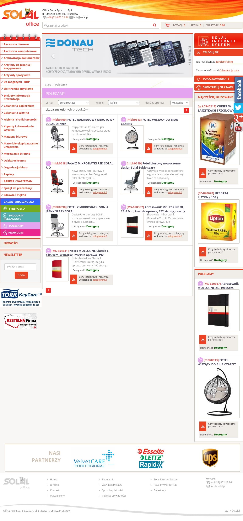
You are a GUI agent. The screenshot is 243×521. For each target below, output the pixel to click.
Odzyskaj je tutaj (229, 70)
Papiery (9, 174)
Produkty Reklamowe (13, 217)
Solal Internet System (166, 479)
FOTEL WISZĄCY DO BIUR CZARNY (149, 121)
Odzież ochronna (15, 160)
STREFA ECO (13, 208)
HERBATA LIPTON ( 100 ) (213, 195)
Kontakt (54, 490)
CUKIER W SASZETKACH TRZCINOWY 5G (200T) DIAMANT (218, 108)
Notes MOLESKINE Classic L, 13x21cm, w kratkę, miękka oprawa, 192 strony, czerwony (77, 252)
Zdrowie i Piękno (15, 195)
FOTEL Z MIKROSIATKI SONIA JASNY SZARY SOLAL (77, 208)
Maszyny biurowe (15, 136)
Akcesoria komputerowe (20, 51)
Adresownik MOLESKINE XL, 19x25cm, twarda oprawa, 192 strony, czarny (153, 208)
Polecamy (13, 225)
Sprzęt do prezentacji (18, 188)
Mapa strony (57, 495)
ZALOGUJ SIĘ (210, 52)
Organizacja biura (16, 167)
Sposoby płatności (112, 490)
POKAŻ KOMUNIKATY (222, 78)
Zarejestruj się (224, 61)
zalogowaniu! (100, 148)
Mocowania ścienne (17, 153)
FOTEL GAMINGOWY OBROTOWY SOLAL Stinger (80, 121)
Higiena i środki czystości (20, 119)
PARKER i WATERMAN (18, 181)
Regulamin (108, 479)
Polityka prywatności (114, 495)
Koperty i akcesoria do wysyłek (19, 128)
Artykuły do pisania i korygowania (17, 66)
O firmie (54, 485)
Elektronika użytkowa (18, 89)
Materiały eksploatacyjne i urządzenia (21, 145)
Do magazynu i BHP (17, 82)
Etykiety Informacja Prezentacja (17, 97)
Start (48, 84)
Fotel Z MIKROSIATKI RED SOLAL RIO (79, 165)
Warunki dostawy (112, 485)
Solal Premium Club (165, 485)
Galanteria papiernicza (19, 106)
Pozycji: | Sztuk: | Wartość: (199, 25)
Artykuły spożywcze (17, 75)
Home (53, 479)
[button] (53, 55)
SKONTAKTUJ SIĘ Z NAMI (218, 87)
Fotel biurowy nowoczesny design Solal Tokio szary (151, 165)
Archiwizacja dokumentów (21, 58)
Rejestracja (160, 490)
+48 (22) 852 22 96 (58, 17)
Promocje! (12, 232)
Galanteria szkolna (16, 112)
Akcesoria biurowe (16, 44)
